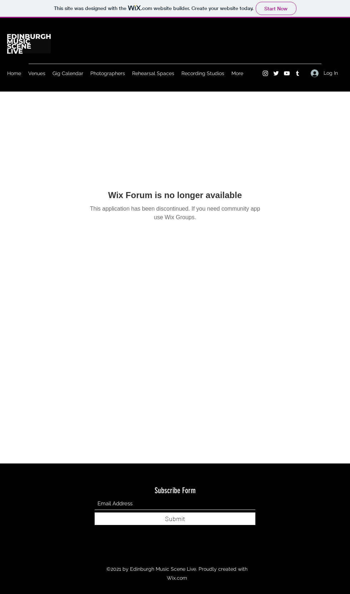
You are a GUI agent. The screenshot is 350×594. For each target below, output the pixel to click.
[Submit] (175, 518)
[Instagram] (265, 73)
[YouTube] (286, 73)
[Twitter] (276, 73)
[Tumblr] (297, 73)
